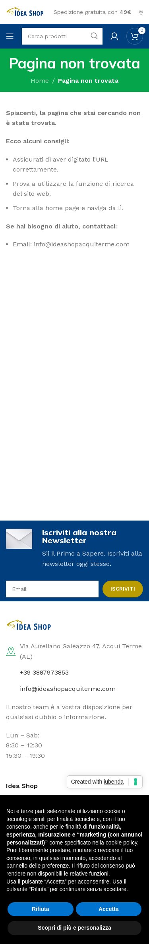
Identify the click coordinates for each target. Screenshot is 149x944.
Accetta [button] (109, 909)
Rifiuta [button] (40, 909)
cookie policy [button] (121, 842)
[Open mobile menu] (10, 36)
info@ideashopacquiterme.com (68, 688)
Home (40, 80)
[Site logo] (26, 11)
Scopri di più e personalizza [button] (74, 927)
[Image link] (30, 624)
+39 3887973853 (44, 672)
